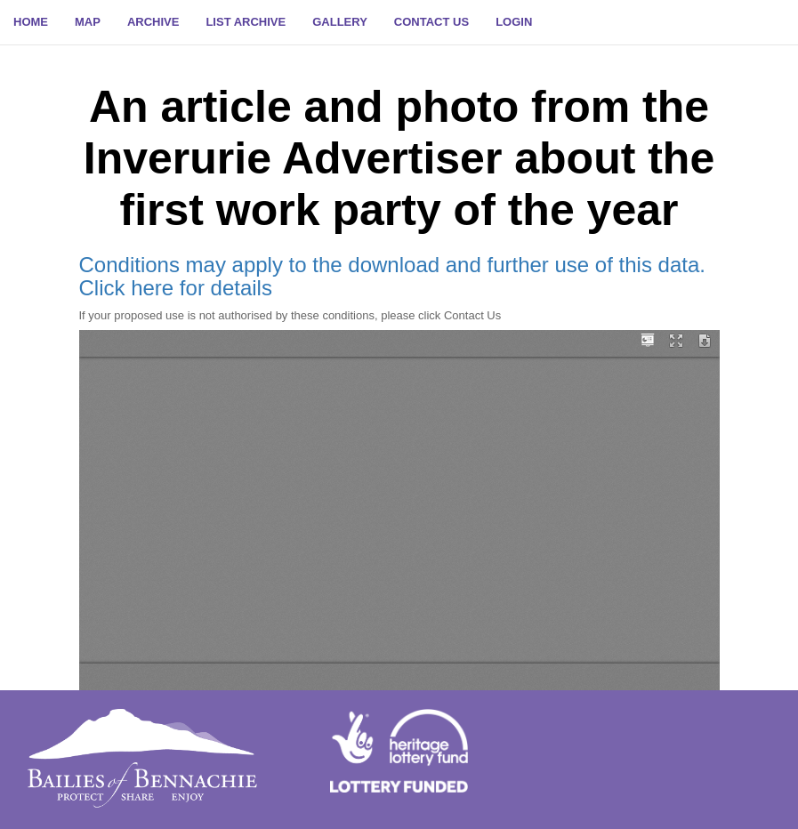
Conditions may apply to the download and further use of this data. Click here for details (392, 276)
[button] (513, 22)
